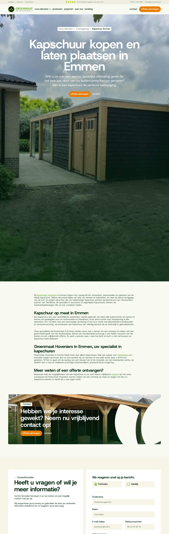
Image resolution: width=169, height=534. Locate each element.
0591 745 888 (136, 2)
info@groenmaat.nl (153, 2)
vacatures (29, 2)
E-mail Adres (98, 522)
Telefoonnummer (133, 522)
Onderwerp (97, 497)
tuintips (11, 2)
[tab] (107, 484)
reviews (20, 2)
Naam (95, 509)
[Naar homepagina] (20, 9)
